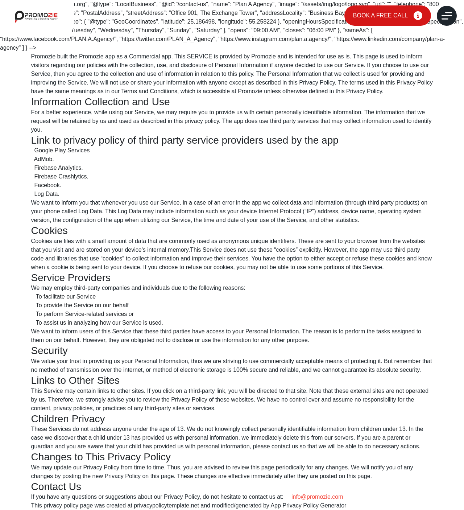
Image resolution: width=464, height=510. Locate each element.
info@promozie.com (317, 497)
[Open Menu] (447, 16)
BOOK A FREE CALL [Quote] (387, 15)
